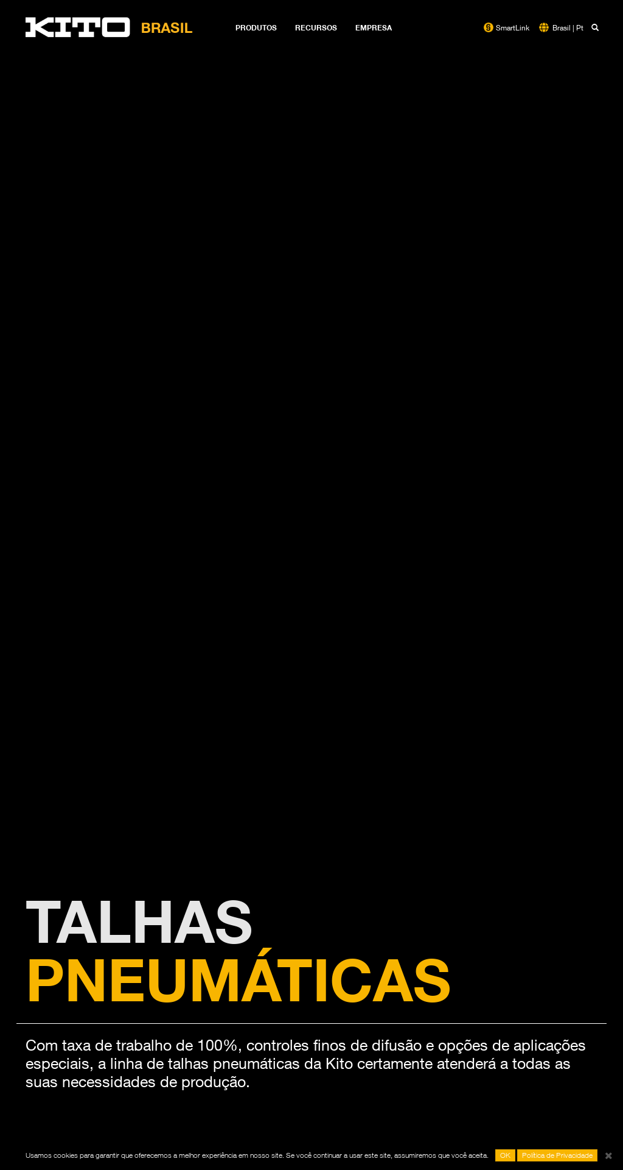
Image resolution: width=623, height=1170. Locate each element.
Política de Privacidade (557, 1155)
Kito (109, 27)
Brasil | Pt (567, 28)
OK (505, 1155)
